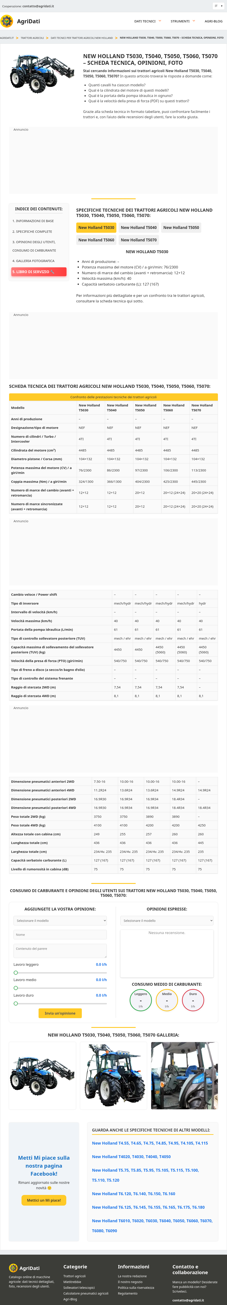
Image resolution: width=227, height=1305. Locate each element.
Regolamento (127, 1293)
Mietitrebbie (72, 1282)
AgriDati (28, 21)
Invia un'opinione (60, 1013)
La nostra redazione (132, 1276)
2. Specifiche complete (32, 231)
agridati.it (7, 37)
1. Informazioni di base (33, 221)
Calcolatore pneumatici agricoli (85, 1293)
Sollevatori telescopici (79, 1287)
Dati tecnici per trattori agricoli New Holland (82, 37)
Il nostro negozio (130, 1282)
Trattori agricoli (32, 37)
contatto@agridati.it (38, 6)
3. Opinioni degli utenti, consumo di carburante (34, 246)
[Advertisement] (113, 163)
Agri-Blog (214, 21)
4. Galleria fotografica (33, 260)
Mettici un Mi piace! (44, 1200)
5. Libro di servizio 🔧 (33, 271)
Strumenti (185, 21)
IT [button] (216, 6)
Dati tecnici (150, 21)
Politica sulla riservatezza (136, 1287)
